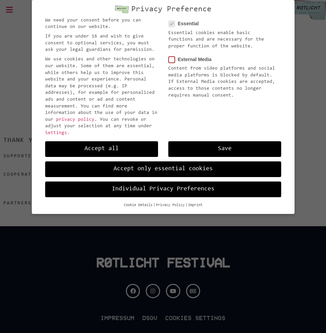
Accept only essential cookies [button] (163, 163)
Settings (56, 127)
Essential (185, 17)
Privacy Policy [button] (170, 199)
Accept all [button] (101, 143)
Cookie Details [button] (138, 199)
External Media (192, 53)
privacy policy (75, 113)
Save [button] (225, 143)
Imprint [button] (195, 199)
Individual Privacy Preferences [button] (163, 183)
